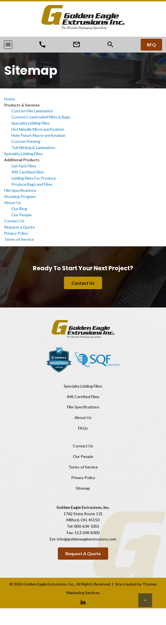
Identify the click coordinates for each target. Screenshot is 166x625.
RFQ (151, 44)
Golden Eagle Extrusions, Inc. (49, 584)
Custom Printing (25, 141)
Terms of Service (19, 239)
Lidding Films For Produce (33, 178)
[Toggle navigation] (8, 44)
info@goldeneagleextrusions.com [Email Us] (86, 539)
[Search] (110, 44)
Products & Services (22, 105)
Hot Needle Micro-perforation (37, 129)
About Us (12, 202)
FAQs (83, 428)
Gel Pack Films (23, 165)
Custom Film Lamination (32, 110)
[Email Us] (76, 44)
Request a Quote (19, 227)
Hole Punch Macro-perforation (38, 135)
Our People (21, 214)
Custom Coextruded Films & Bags (40, 117)
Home (9, 98)
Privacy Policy (16, 233)
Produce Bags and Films (32, 184)
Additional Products (21, 159)
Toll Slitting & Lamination (33, 147)
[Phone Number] (42, 44)
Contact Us (14, 221)
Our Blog (19, 208)
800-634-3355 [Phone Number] (86, 526)
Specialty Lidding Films (30, 123)
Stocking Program (20, 196)
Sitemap (83, 488)
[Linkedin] (83, 601)
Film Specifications (20, 190)
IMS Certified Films (27, 172)
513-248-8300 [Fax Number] (87, 532)
